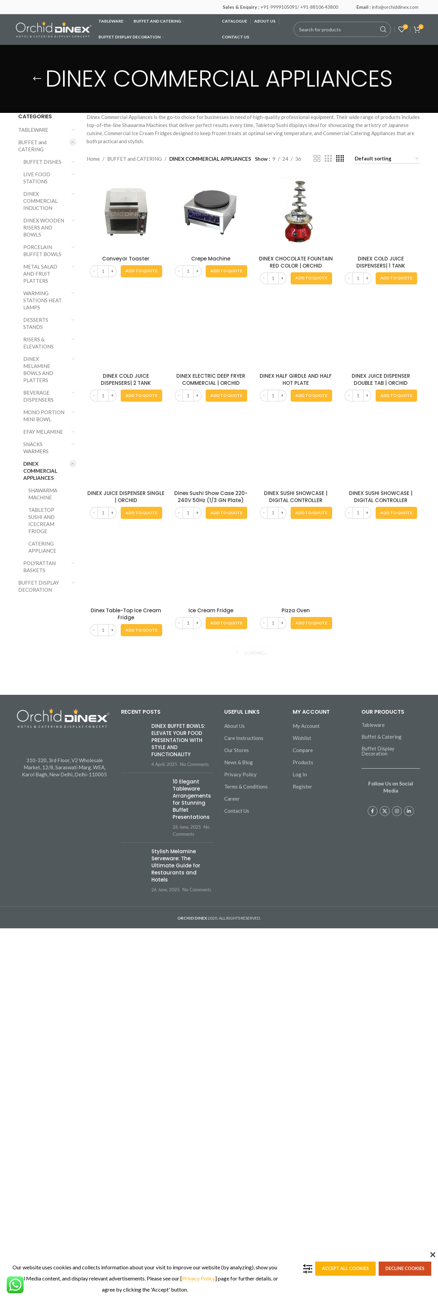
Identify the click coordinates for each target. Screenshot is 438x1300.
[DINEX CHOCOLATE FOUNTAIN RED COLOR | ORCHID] (296, 213)
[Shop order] (387, 159)
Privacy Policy (198, 1278)
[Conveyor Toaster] (126, 213)
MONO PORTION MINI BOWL (43, 415)
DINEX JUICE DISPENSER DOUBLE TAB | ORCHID (381, 1234)
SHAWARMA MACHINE (42, 493)
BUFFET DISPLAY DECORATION (38, 586)
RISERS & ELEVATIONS (38, 342)
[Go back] (37, 79)
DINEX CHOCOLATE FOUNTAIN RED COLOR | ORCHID (296, 262)
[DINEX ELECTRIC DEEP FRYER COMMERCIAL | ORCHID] (211, 971)
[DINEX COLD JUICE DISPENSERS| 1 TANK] (381, 426)
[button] (141, 271)
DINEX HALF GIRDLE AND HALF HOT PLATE (296, 1234)
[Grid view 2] (317, 158)
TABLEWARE (33, 130)
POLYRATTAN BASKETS (39, 566)
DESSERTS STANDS (35, 323)
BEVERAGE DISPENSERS (38, 396)
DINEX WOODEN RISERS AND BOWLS (43, 227)
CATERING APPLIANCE (42, 547)
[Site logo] (54, 29)
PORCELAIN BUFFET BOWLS (42, 250)
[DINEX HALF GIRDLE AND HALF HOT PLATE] (296, 971)
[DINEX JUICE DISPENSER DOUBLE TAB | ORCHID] (381, 971)
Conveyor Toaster (125, 258)
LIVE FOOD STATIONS (36, 177)
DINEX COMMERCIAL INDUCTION (40, 201)
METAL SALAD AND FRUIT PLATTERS (40, 274)
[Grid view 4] (340, 158)
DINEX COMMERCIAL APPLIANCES (40, 471)
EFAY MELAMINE (43, 432)
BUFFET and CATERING (32, 145)
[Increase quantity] (112, 271)
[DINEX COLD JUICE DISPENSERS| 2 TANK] (126, 971)
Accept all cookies (345, 1268)
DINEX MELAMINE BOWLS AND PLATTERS (38, 369)
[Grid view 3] (328, 158)
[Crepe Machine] (211, 213)
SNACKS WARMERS (36, 447)
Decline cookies (405, 1268)
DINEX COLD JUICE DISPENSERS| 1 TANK (380, 689)
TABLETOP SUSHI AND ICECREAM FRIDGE (41, 520)
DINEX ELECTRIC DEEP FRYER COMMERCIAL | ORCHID (210, 1234)
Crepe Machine (210, 258)
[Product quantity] (103, 271)
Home (93, 159)
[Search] (342, 29)
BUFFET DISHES (42, 162)
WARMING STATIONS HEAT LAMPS (42, 300)
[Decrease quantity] (94, 271)
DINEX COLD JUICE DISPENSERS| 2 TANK (126, 1234)
